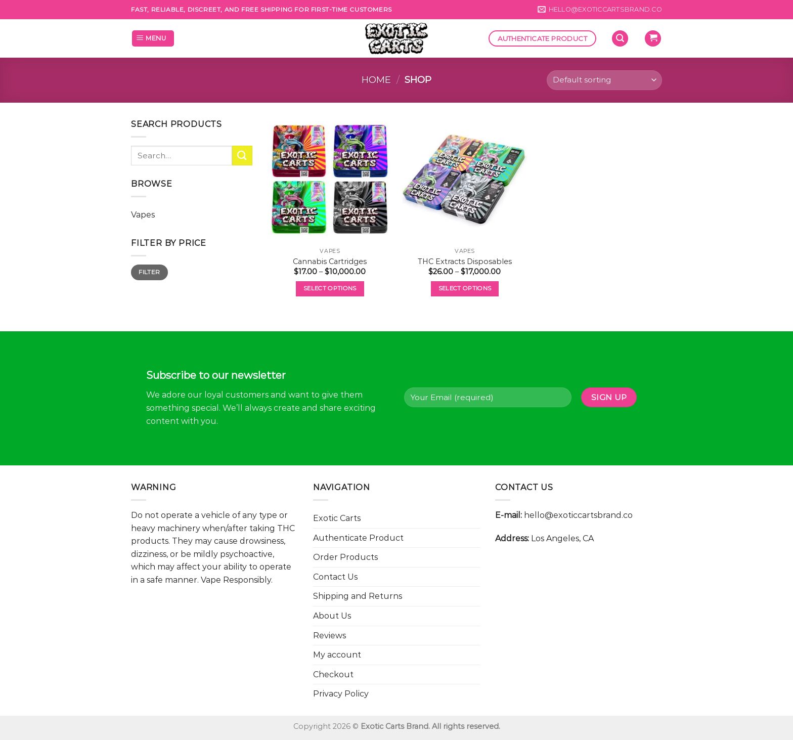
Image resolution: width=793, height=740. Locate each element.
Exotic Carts (337, 518)
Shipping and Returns (357, 596)
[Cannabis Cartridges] (330, 180)
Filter (149, 272)
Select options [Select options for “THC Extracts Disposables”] (465, 288)
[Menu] (153, 38)
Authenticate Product (358, 538)
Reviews (329, 635)
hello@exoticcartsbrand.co (578, 515)
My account (337, 655)
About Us (332, 616)
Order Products (345, 557)
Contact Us (335, 577)
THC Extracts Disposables (465, 261)
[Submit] (242, 155)
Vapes (143, 215)
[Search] (620, 38)
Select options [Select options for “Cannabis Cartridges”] (330, 288)
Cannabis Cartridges (330, 261)
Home (376, 79)
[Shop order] (604, 80)
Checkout (333, 674)
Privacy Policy (341, 694)
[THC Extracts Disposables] (464, 180)
